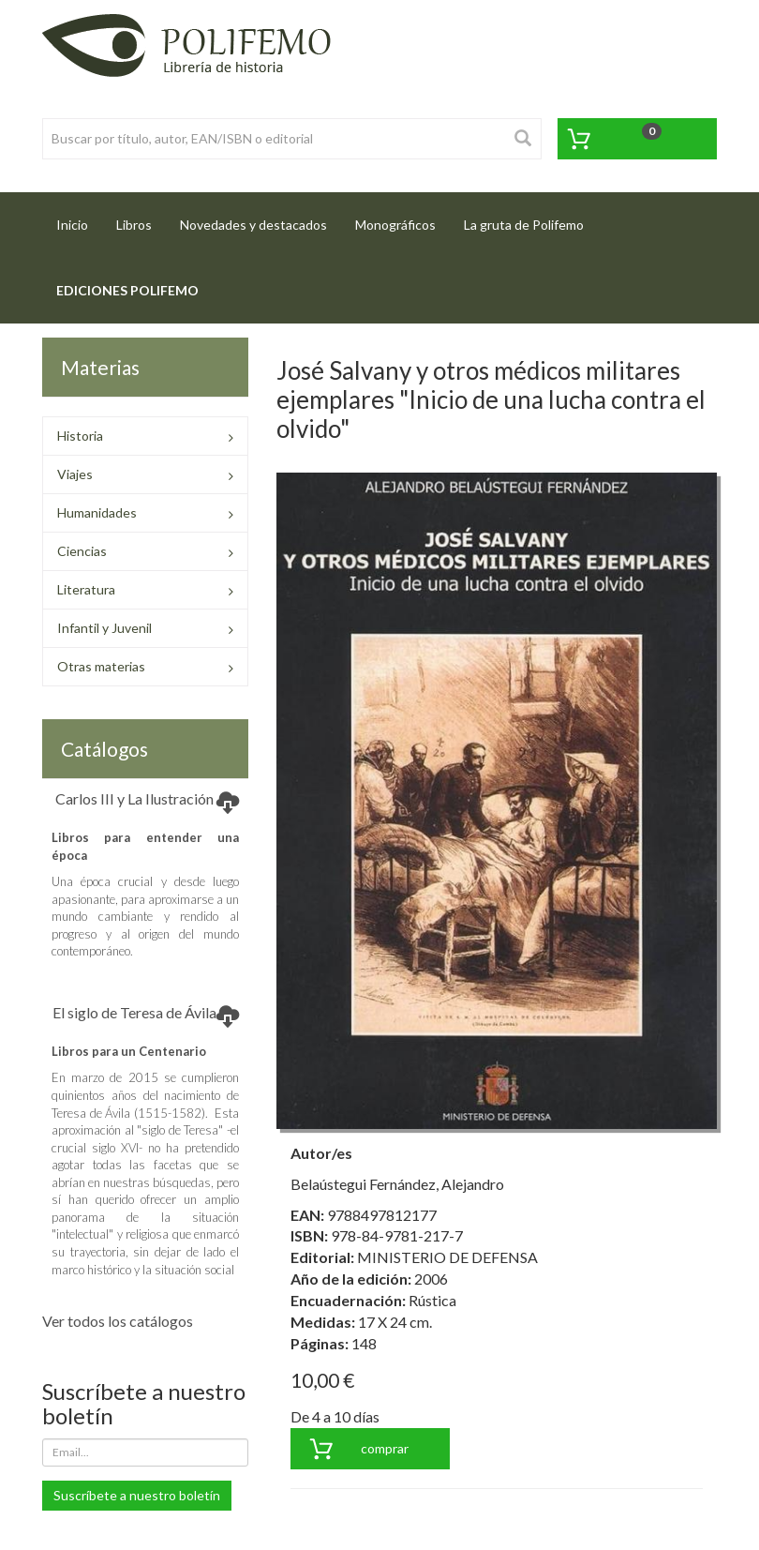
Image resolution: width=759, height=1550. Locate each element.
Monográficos (395, 225)
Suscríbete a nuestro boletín (136, 1495)
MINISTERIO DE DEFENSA (447, 1257)
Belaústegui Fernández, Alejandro (397, 1184)
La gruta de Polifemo (524, 225)
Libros (134, 225)
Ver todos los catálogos (117, 1321)
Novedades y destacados (253, 225)
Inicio (79, 219)
